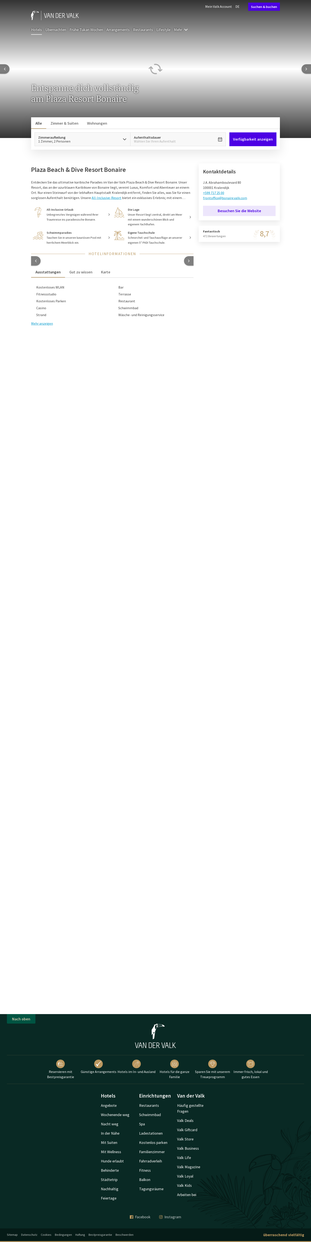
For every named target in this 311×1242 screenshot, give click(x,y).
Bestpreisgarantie (100, 1235)
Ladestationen (151, 1133)
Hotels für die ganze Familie (174, 1069)
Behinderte (110, 1170)
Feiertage (108, 1198)
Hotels (36, 29)
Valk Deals (185, 1120)
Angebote (109, 1105)
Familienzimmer (152, 1151)
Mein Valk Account (218, 6)
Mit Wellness (111, 1151)
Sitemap (12, 1235)
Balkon (144, 1179)
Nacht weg (109, 1123)
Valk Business (188, 1148)
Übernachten (55, 29)
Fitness (145, 1170)
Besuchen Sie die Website (239, 210)
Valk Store (185, 1139)
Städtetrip (109, 1179)
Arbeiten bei (186, 1194)
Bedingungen (63, 1235)
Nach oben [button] (21, 1018)
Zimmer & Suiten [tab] (64, 123)
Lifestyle (163, 29)
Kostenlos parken (153, 1142)
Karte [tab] (105, 272)
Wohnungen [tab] (97, 123)
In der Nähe (110, 1133)
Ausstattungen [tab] (48, 272)
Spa (142, 1123)
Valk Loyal (185, 1176)
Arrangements (118, 29)
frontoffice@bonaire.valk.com (225, 198)
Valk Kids (184, 1185)
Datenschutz (29, 1235)
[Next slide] (306, 69)
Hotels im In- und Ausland (136, 1067)
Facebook (140, 1216)
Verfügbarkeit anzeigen (253, 139)
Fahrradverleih (150, 1161)
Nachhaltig (109, 1188)
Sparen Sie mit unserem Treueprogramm (212, 1069)
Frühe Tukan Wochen (86, 29)
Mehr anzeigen (42, 323)
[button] (36, 261)
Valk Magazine (188, 1166)
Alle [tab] (38, 123)
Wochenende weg (115, 1114)
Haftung (80, 1235)
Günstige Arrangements (98, 1067)
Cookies (46, 1235)
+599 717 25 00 (213, 193)
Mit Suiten (109, 1142)
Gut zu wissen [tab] (80, 272)
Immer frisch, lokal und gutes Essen (250, 1069)
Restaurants (143, 29)
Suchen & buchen (264, 7)
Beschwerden (124, 1235)
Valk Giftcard (187, 1129)
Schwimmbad (150, 1114)
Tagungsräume (151, 1188)
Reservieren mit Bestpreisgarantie (60, 1069)
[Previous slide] (5, 69)
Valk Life (184, 1157)
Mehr (181, 29)
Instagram (170, 1216)
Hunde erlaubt (112, 1161)
